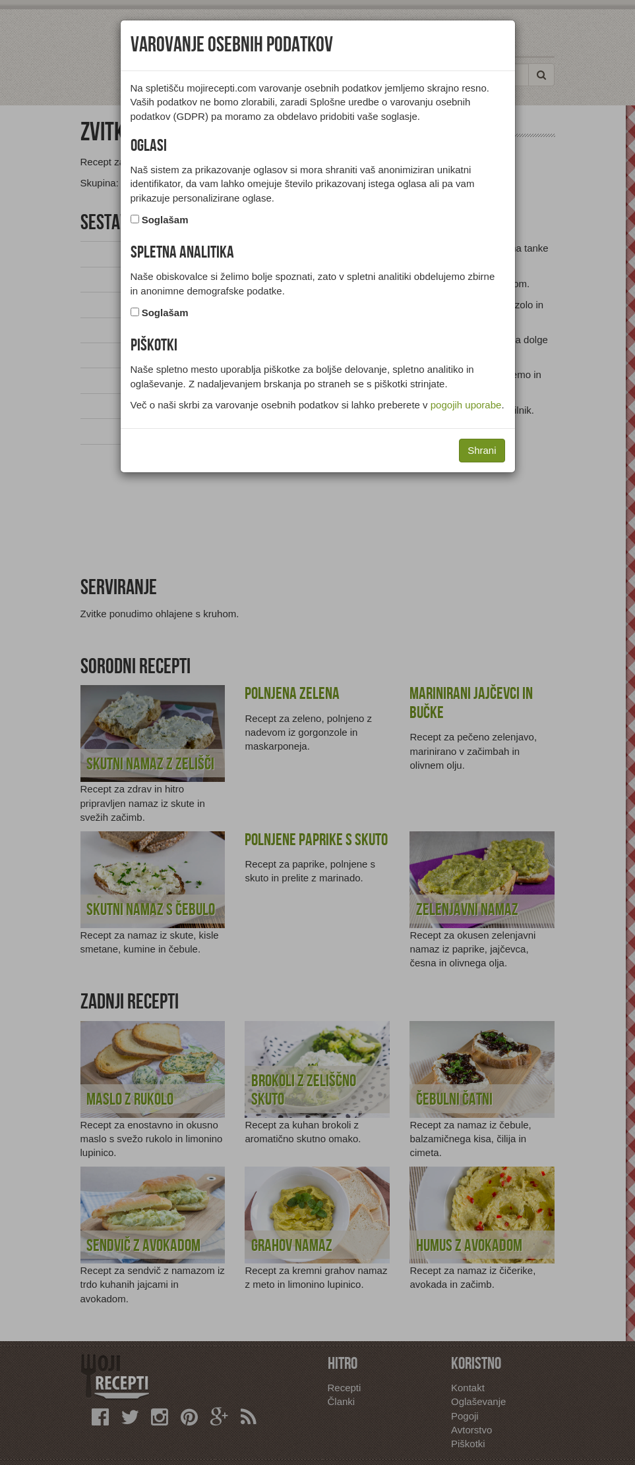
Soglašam (165, 219)
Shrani (482, 450)
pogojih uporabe (466, 404)
